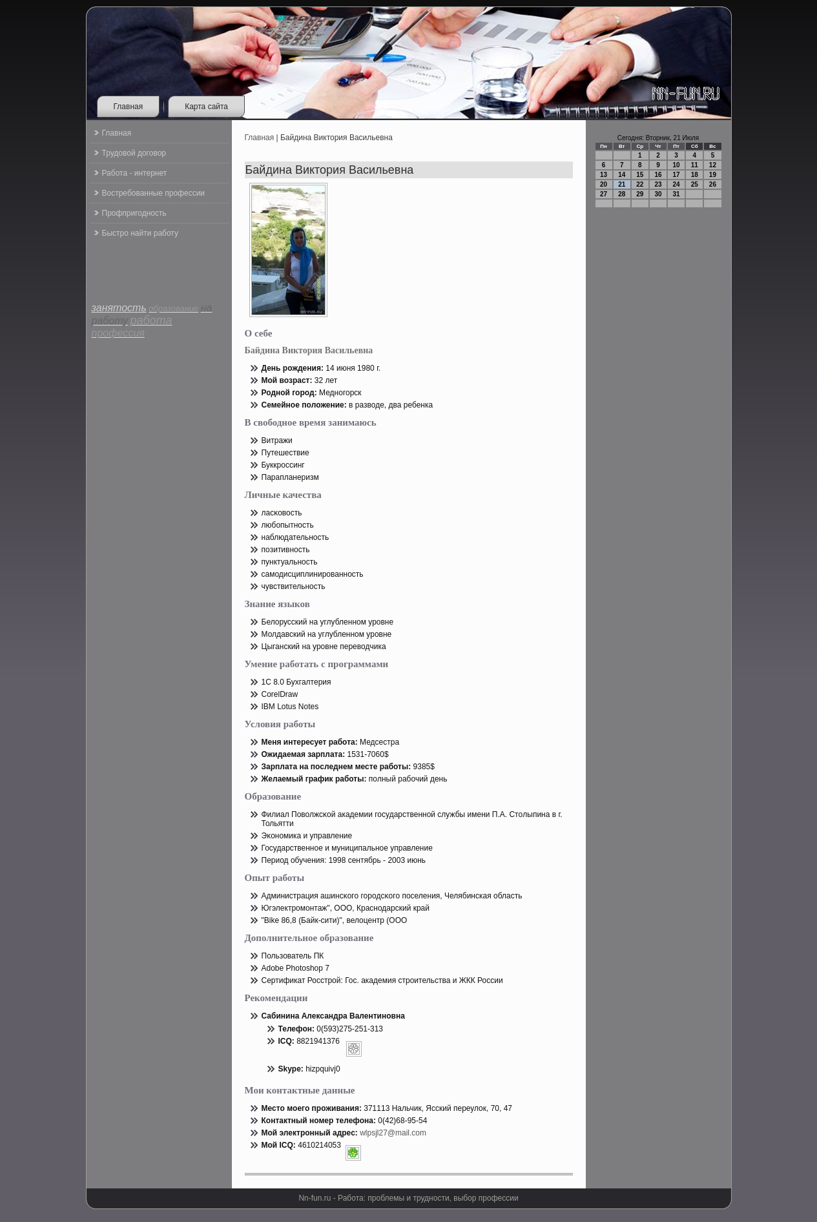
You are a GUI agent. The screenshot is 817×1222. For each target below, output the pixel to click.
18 (694, 174)
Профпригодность (134, 213)
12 (712, 165)
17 (676, 174)
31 (676, 194)
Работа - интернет (134, 173)
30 (657, 194)
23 (657, 184)
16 (657, 174)
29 (639, 194)
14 (621, 174)
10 (676, 165)
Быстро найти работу (140, 233)
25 (694, 184)
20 (603, 184)
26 (712, 184)
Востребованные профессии (153, 193)
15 (639, 174)
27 (603, 194)
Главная (128, 106)
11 (694, 165)
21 (621, 184)
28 (621, 194)
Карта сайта (206, 106)
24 (676, 184)
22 (639, 184)
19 (712, 174)
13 (603, 174)
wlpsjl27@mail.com (393, 1132)
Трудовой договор (134, 153)
